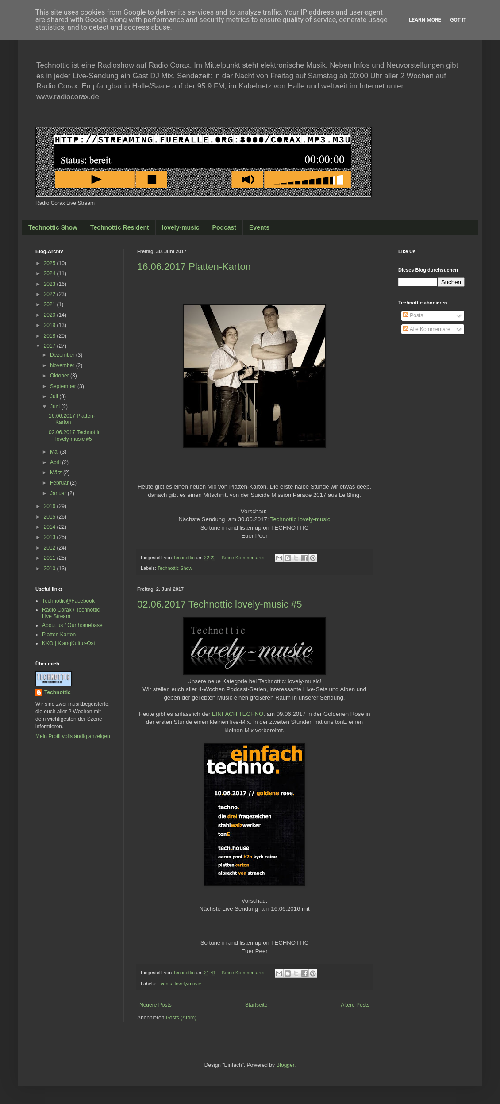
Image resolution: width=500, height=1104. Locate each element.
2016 (50, 506)
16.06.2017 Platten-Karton (194, 266)
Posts (413, 315)
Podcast (224, 227)
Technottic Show (52, 227)
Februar (60, 483)
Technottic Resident (119, 227)
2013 (50, 537)
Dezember (63, 355)
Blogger (285, 1065)
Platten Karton (59, 634)
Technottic (57, 692)
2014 (50, 527)
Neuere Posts (155, 1005)
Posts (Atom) (181, 1018)
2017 (50, 346)
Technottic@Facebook (68, 601)
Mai (55, 452)
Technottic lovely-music (300, 519)
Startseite (256, 1005)
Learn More (425, 20)
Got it (458, 20)
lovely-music (181, 227)
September (63, 386)
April (56, 462)
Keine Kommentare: (243, 557)
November (63, 365)
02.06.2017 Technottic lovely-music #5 (219, 604)
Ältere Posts (355, 1005)
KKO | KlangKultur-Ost (68, 643)
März (56, 472)
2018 (50, 336)
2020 (50, 315)
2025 (50, 263)
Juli (54, 396)
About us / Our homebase (72, 625)
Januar (59, 493)
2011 (50, 558)
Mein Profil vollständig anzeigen (72, 736)
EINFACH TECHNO (237, 714)
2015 (50, 517)
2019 (50, 325)
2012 (50, 548)
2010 (50, 568)
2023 (50, 284)
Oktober (60, 376)
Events (259, 227)
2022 (50, 294)
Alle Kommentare (426, 329)
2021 (50, 304)
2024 (50, 273)
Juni (55, 407)
